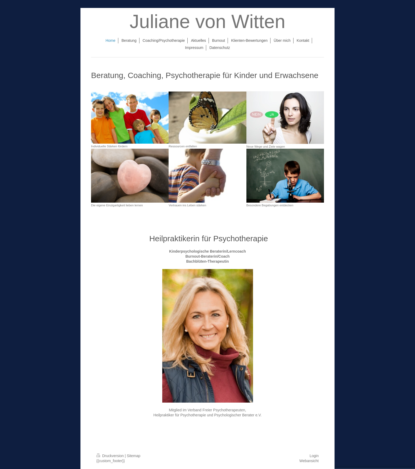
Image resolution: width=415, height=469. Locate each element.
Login (314, 456)
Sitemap (133, 456)
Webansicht (309, 461)
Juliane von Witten (207, 21)
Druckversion (110, 456)
